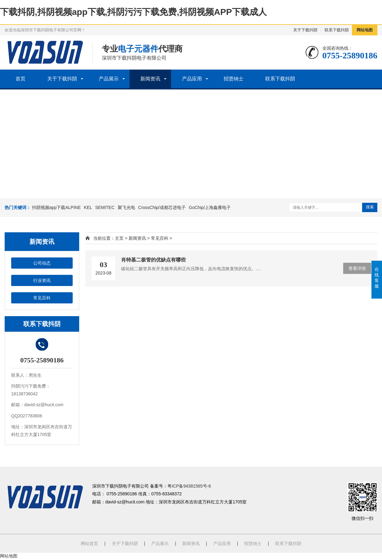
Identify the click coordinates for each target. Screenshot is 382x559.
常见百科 (42, 297)
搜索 (370, 207)
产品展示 (109, 78)
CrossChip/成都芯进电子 (162, 207)
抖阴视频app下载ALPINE (56, 207)
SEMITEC (105, 207)
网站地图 (365, 30)
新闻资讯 (150, 78)
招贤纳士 (233, 78)
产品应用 (192, 78)
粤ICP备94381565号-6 (189, 486)
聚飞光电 (126, 207)
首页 (20, 78)
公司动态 (42, 263)
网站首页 (89, 543)
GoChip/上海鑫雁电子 (210, 207)
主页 (119, 238)
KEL (88, 207)
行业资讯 (42, 280)
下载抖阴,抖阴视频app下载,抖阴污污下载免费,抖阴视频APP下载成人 (133, 12)
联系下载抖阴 (337, 30)
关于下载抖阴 (305, 30)
